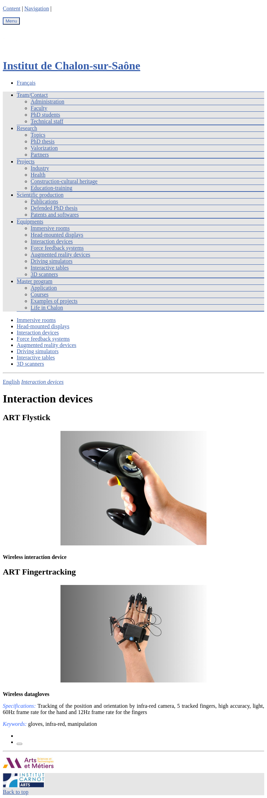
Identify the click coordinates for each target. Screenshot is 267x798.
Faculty (39, 108)
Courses (40, 294)
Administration (47, 101)
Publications (44, 201)
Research (27, 128)
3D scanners (44, 274)
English (11, 382)
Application (44, 288)
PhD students (45, 115)
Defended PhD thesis (54, 208)
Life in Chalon (47, 308)
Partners (40, 155)
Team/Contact (32, 95)
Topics (38, 135)
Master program (34, 281)
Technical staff (47, 121)
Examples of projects (54, 301)
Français (26, 83)
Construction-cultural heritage (64, 181)
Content (12, 8)
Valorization (44, 148)
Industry (40, 168)
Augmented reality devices (60, 254)
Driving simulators (51, 261)
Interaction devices (52, 241)
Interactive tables (50, 268)
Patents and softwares (55, 215)
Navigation (36, 8)
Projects (26, 161)
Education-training (51, 188)
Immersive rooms (50, 228)
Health (38, 175)
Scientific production (40, 195)
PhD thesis (43, 141)
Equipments (30, 221)
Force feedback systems (57, 248)
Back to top (16, 792)
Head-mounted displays (57, 235)
